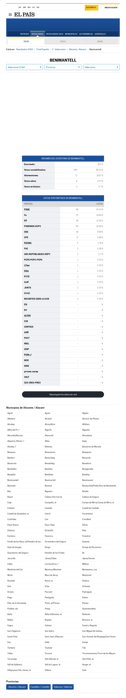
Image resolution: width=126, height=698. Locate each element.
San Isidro (49, 631)
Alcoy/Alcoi (50, 424)
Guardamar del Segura (17, 553)
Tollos (10, 653)
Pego (9, 597)
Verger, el (86, 664)
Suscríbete (91, 8)
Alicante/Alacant (15, 435)
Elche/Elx (49, 530)
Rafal (9, 614)
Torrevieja (12, 659)
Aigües (85, 413)
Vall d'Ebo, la (88, 659)
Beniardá (86, 458)
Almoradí (49, 435)
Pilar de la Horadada (16, 603)
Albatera (11, 418)
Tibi (84, 648)
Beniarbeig (50, 458)
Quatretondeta (89, 608)
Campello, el (50, 502)
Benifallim (12, 469)
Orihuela (86, 586)
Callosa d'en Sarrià (53, 497)
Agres (47, 413)
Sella (47, 642)
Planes (85, 603)
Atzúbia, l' (11, 446)
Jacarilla (11, 558)
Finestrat (86, 536)
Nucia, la (49, 581)
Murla (10, 575)
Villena (48, 670)
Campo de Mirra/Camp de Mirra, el (98, 502)
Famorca (49, 536)
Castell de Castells (90, 508)
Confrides (11, 519)
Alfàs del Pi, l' (13, 430)
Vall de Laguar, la (52, 664)
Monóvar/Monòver (53, 569)
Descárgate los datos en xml (63, 394)
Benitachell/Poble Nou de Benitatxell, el (99, 486)
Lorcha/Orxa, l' (52, 564)
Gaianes (86, 541)
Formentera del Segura (55, 541)
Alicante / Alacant (17, 687)
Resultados (37, 34)
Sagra (10, 625)
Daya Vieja (50, 525)
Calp (9, 502)
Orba (47, 586)
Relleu (10, 620)
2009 (100, 41)
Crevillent (86, 519)
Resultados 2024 (54, 34)
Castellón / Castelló (40, 687)
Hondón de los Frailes (54, 553)
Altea (47, 441)
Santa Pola (12, 636)
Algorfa (48, 430)
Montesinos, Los (89, 569)
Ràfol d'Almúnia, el (53, 614)
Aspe (84, 441)
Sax (9, 642)
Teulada (48, 648)
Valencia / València (63, 687)
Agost (10, 413)
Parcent (48, 592)
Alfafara (86, 424)
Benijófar (11, 474)
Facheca (11, 536)
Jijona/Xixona (88, 558)
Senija (85, 642)
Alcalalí (48, 418)
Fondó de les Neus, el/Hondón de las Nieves (24, 541)
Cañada (10, 508)
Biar (9, 491)
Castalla (48, 508)
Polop (47, 608)
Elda (84, 530)
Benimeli (11, 486)
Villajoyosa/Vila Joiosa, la (19, 670)
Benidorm (86, 463)
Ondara (85, 581)
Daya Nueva (13, 525)
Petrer (85, 597)
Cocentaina (87, 513)
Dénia (85, 525)
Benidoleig (49, 463)
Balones (48, 446)
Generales (100, 34)
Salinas (48, 625)
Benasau (11, 452)
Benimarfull (50, 480)
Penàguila (49, 597)
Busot (10, 497)
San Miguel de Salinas (92, 631)
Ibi (83, 553)
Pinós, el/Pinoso (52, 603)
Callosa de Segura (90, 497)
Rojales (48, 620)
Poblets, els (12, 608)
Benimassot (87, 480)
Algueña (86, 430)
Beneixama (50, 452)
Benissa (48, 486)
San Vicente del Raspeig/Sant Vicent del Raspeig (99, 636)
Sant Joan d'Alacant (54, 636)
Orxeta (10, 592)
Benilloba (49, 474)
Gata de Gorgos (14, 547)
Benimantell (12, 480)
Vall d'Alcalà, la (51, 659)
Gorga (47, 547)
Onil (9, 586)
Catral (47, 513)
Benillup (86, 474)
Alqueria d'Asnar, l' (15, 441)
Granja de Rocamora (91, 547)
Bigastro (48, 491)
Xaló (84, 670)
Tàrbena (11, 648)
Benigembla (87, 469)
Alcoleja (11, 424)
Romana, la (87, 620)
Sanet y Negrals (89, 625)
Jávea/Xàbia (50, 558)
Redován (86, 614)
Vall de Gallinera (14, 664)
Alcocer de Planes (90, 418)
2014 (63, 41)
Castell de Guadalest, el (18, 513)
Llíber (10, 564)
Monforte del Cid (14, 569)
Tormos (48, 653)
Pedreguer (87, 592)
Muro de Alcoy (51, 575)
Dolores (11, 530)
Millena (85, 564)
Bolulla (85, 491)
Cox (46, 519)
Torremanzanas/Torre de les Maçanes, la (99, 653)
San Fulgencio (13, 631)
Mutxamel (86, 575)
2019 (26, 41)
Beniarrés (11, 463)
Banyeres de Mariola (91, 446)
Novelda (11, 581)
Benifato (48, 469)
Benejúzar (87, 452)
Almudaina (87, 435)
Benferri (11, 458)
